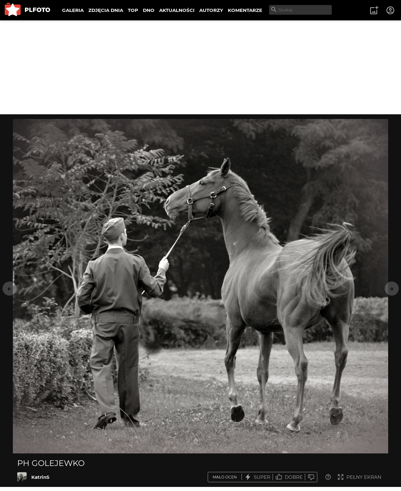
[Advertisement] (200, 67)
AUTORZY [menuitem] (211, 10)
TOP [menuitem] (133, 10)
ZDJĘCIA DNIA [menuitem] (105, 10)
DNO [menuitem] (148, 10)
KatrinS (40, 477)
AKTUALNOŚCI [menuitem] (177, 10)
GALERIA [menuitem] (73, 10)
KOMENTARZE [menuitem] (245, 10)
